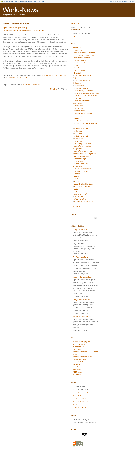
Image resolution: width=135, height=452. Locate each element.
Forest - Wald (78, 106)
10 (83, 395)
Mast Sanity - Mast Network (83, 144)
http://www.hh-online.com (31, 85)
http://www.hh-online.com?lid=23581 (54, 75)
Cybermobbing (79, 85)
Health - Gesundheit (81, 121)
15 (78, 398)
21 (76, 402)
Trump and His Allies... (80, 230)
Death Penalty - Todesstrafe (83, 91)
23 (80, 401)
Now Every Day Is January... (83, 317)
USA (21, 1)
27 (73, 404)
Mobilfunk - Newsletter (82, 156)
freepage (15, 1)
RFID (76, 179)
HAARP (76, 118)
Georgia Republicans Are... (82, 300)
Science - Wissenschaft (82, 186)
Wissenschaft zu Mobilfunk (83, 202)
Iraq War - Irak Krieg (81, 128)
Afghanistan (78, 50)
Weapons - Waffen (80, 199)
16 (80, 398)
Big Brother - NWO (80, 60)
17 (83, 398)
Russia (76, 181)
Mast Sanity (77, 369)
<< (133, 1)
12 (87, 395)
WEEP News (77, 372)
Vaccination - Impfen (81, 194)
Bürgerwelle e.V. (78, 347)
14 (76, 398)
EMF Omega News (79, 359)
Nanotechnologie (80, 159)
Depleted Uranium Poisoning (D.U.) (86, 93)
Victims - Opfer (79, 197)
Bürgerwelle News (79, 344)
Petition (76, 176)
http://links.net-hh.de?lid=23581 (17, 77)
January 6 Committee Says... (83, 277)
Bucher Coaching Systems (82, 342)
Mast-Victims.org (78, 367)
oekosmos (76, 364)
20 (73, 401)
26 (87, 401)
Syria (76, 189)
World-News (20, 10)
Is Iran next (78, 133)
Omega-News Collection (82, 169)
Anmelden (113, 1)
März (84, 408)
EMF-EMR (77, 98)
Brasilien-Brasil (79, 63)
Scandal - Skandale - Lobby (83, 184)
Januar (76, 408)
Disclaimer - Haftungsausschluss (85, 96)
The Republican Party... (81, 257)
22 (78, 401)
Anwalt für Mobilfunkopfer (81, 362)
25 (85, 401)
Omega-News (77, 349)
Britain (76, 65)
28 (76, 404)
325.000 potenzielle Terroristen (34, 1)
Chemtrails (77, 73)
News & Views (79, 161)
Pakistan (77, 174)
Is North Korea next (81, 136)
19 (87, 398)
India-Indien (78, 126)
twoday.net (7, 1)
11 (85, 395)
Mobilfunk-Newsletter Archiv (82, 357)
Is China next (78, 131)
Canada (76, 68)
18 (85, 398)
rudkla (53, 89)
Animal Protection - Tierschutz (84, 53)
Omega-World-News (81, 171)
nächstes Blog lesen (124, 1)
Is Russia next (79, 138)
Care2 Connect (79, 70)
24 (83, 401)
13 (73, 398)
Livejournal (78, 141)
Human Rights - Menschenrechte (85, 123)
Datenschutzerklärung (81, 88)
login (74, 36)
